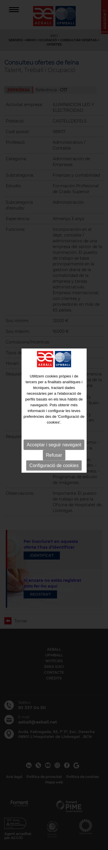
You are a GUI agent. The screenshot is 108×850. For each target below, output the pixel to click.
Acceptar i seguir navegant (54, 435)
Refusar (54, 445)
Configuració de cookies (54, 456)
